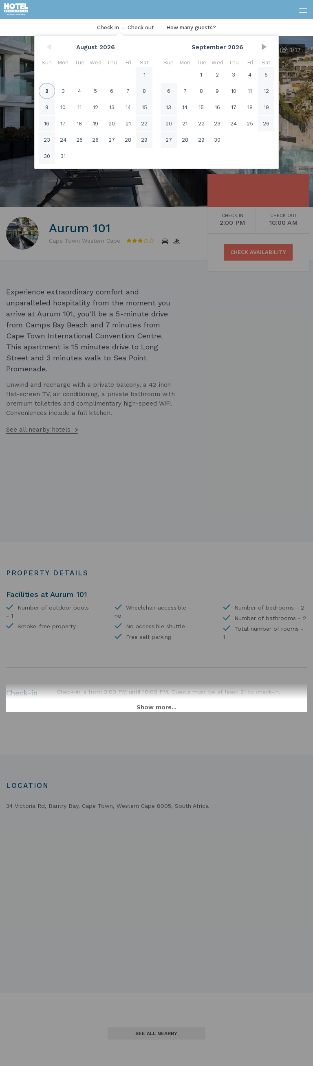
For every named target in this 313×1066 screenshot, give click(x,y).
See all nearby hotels (38, 429)
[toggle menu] (299, 8)
